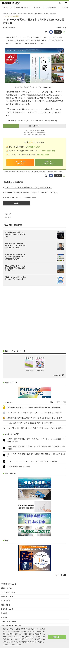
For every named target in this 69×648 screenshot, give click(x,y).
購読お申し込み (6, 588)
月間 (64, 402)
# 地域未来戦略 (51, 7)
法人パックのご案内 (8, 592)
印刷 (58, 32)
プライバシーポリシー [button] (12, 645)
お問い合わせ (5, 605)
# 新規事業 (36, 7)
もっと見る (17, 203)
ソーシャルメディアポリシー (11, 626)
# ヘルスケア (7, 7)
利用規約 (4, 617)
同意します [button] (57, 637)
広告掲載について (7, 609)
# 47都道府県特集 (22, 7)
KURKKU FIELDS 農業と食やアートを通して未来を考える (28, 188)
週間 (58, 402)
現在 (52, 402)
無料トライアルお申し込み (20, 163)
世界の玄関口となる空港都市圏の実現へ (21, 198)
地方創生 (8, 217)
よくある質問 (5, 601)
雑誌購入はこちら (7, 596)
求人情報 (4, 613)
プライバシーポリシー (8, 621)
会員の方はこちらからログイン (48, 163)
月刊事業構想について (8, 584)
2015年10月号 (61, 27)
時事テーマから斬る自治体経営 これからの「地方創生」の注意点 (31, 192)
